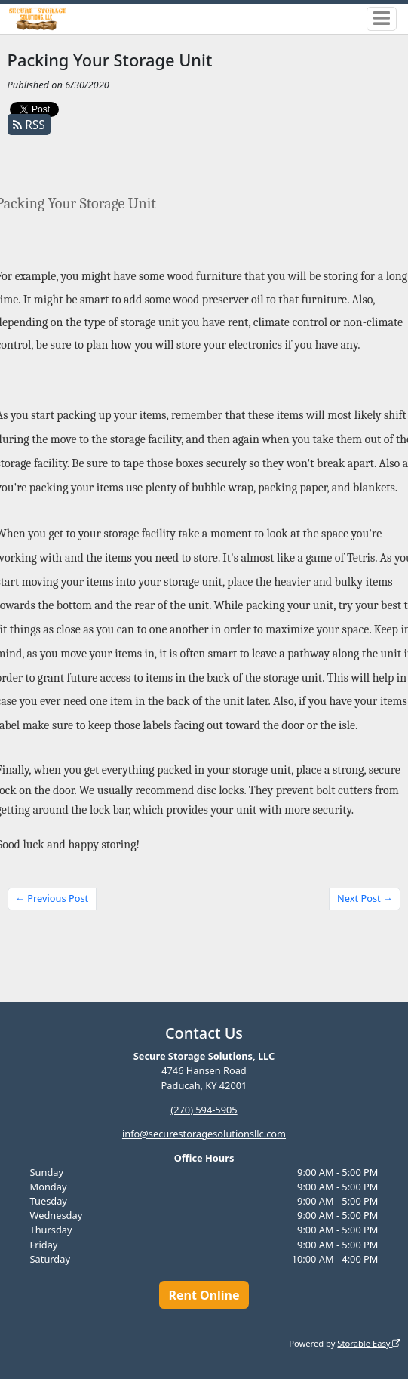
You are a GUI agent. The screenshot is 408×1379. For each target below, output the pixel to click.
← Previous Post (51, 898)
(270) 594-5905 (203, 1109)
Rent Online (203, 1294)
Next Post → (365, 898)
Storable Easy (368, 1342)
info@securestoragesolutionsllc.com (204, 1133)
